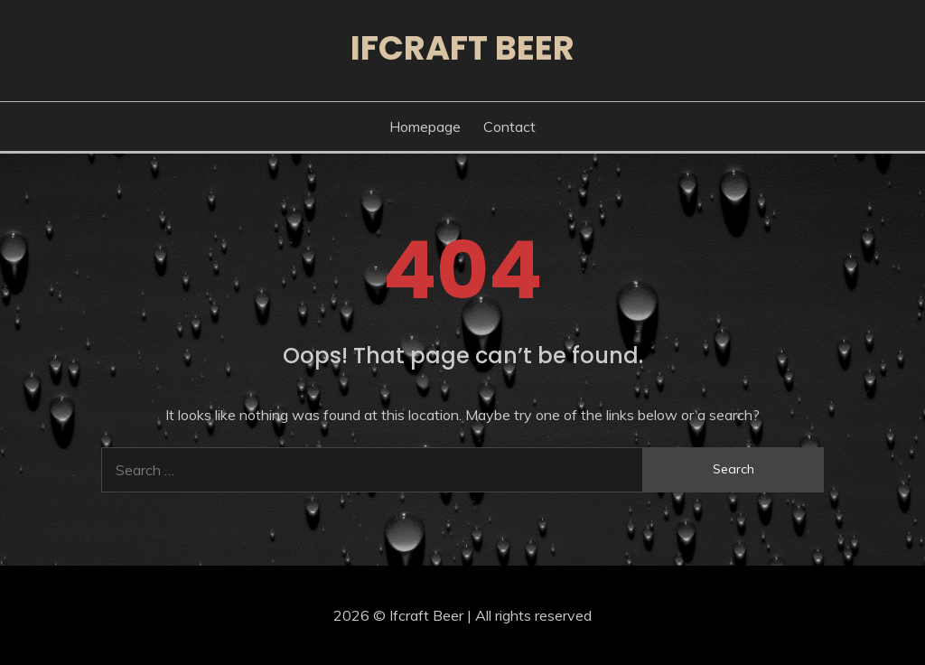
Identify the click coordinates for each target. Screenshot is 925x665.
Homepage (425, 126)
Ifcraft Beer (462, 47)
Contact (509, 126)
